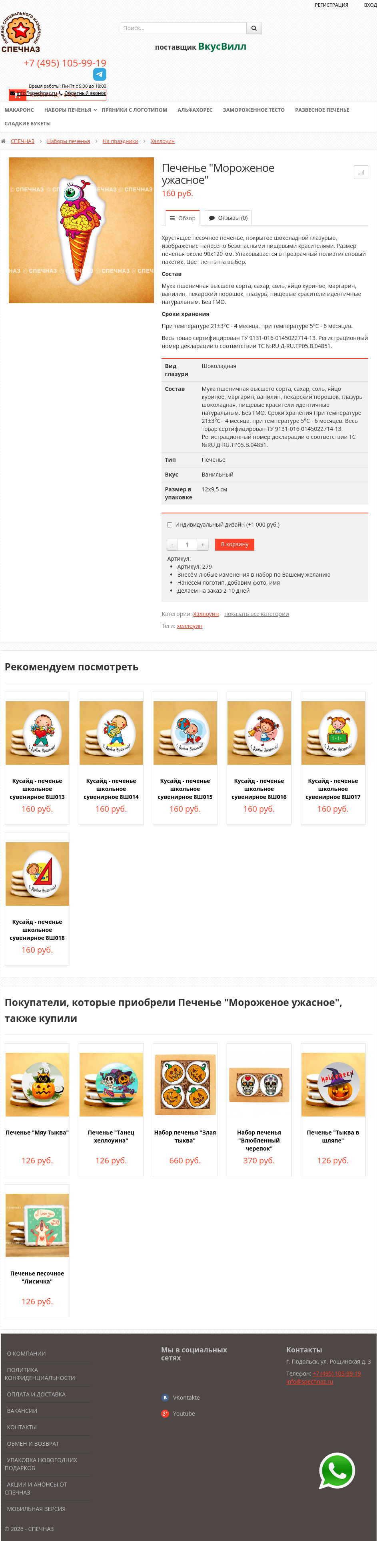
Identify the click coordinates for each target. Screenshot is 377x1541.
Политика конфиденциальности (40, 1374)
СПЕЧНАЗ (22, 141)
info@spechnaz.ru (37, 93)
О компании (26, 1353)
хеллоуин (189, 626)
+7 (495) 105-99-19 (65, 62)
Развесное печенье (331, 110)
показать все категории (256, 614)
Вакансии (22, 1410)
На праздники (120, 141)
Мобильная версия (36, 1509)
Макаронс (20, 110)
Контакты (22, 1427)
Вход (370, 5)
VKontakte (186, 1397)
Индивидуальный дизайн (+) (223, 524)
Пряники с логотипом (138, 110)
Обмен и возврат (33, 1443)
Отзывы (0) (228, 217)
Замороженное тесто (261, 110)
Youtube (184, 1413)
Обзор (182, 218)
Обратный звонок (85, 93)
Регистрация (332, 5)
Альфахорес (200, 110)
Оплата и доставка (36, 1394)
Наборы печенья (69, 110)
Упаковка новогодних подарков (41, 1464)
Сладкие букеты (28, 123)
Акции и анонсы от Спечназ (36, 1488)
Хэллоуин (163, 141)
